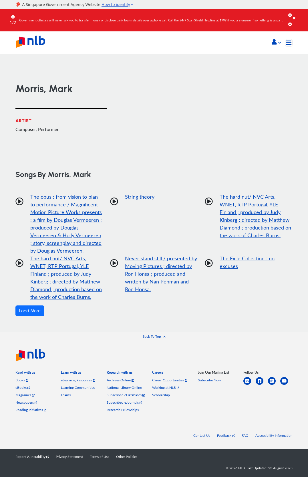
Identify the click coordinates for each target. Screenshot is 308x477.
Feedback (226, 435)
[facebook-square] (262, 384)
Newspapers (26, 402)
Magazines (25, 395)
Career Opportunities (169, 380)
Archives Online (120, 380)
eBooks (22, 387)
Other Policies (126, 456)
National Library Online (124, 387)
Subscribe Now (209, 380)
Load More (30, 311)
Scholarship (161, 395)
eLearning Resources (78, 380)
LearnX (66, 395)
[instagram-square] (274, 384)
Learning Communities (78, 387)
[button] (276, 42)
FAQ (245, 435)
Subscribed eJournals (124, 402)
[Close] (299, 14)
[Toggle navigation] (289, 43)
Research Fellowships (123, 409)
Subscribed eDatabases (126, 395)
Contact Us (201, 435)
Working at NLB (165, 387)
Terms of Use (99, 456)
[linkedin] (249, 384)
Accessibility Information (274, 435)
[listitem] (25, 373)
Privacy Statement (69, 456)
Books (21, 380)
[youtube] (286, 384)
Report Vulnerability (32, 456)
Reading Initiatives (30, 409)
